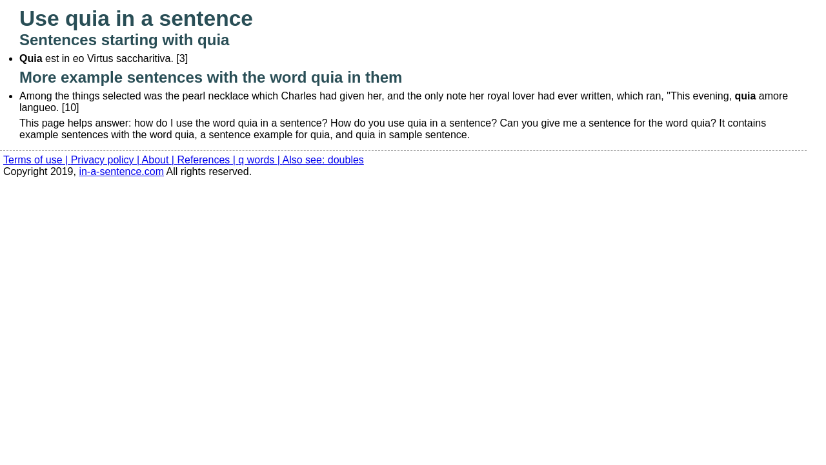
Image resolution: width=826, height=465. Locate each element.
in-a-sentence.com (121, 171)
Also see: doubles (323, 159)
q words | (260, 159)
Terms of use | (37, 159)
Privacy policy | (106, 159)
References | (207, 159)
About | (159, 159)
